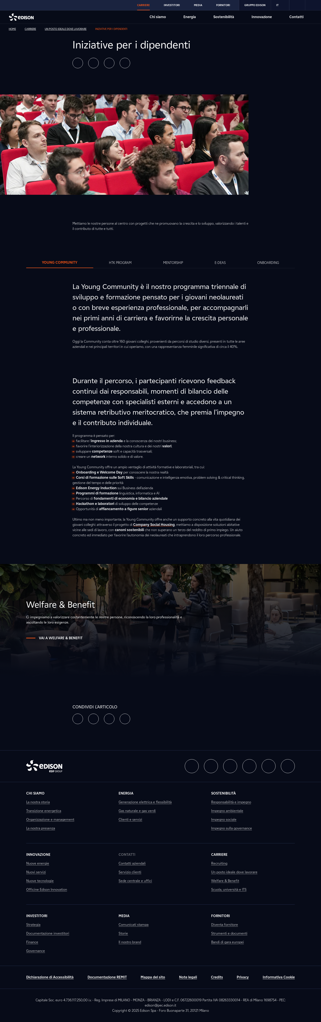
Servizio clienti (130, 872)
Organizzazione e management (50, 819)
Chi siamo (35, 793)
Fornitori (220, 916)
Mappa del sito (153, 977)
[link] (297, 5)
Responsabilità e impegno (231, 802)
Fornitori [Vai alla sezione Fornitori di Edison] (223, 5)
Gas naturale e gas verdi (137, 811)
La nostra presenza (40, 828)
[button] (77, 63)
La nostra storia (38, 802)
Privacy (243, 977)
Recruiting (219, 863)
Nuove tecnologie (40, 881)
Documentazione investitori (47, 933)
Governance (35, 951)
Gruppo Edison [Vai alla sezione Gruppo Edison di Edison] (255, 5)
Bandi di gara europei (227, 942)
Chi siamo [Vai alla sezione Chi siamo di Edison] (158, 17)
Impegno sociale (223, 819)
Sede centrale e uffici (135, 881)
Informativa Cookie (279, 977)
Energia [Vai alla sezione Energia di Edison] (189, 17)
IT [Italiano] (280, 5)
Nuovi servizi (36, 872)
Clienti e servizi (130, 819)
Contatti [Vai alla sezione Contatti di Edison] (296, 17)
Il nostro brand (130, 942)
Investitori (36, 916)
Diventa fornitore (224, 925)
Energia (126, 793)
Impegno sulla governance (231, 828)
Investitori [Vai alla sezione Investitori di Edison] (172, 5)
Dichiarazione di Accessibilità (50, 977)
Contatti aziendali (132, 863)
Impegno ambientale (227, 811)
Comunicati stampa (133, 925)
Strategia (33, 925)
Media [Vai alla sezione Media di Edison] (198, 5)
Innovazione (38, 855)
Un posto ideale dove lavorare (234, 872)
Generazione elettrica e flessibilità (145, 802)
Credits (217, 977)
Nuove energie (37, 863)
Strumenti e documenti (229, 933)
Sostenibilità (223, 793)
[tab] (59, 263)
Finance (32, 942)
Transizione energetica (43, 811)
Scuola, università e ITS (229, 889)
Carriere (219, 855)
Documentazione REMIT (107, 977)
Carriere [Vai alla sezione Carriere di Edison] (143, 5)
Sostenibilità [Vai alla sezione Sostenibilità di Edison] (223, 17)
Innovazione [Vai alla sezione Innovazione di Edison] (262, 17)
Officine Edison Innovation (46, 889)
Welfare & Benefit (225, 881)
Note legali (188, 977)
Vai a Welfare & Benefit (54, 638)
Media (124, 916)
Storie (123, 933)
